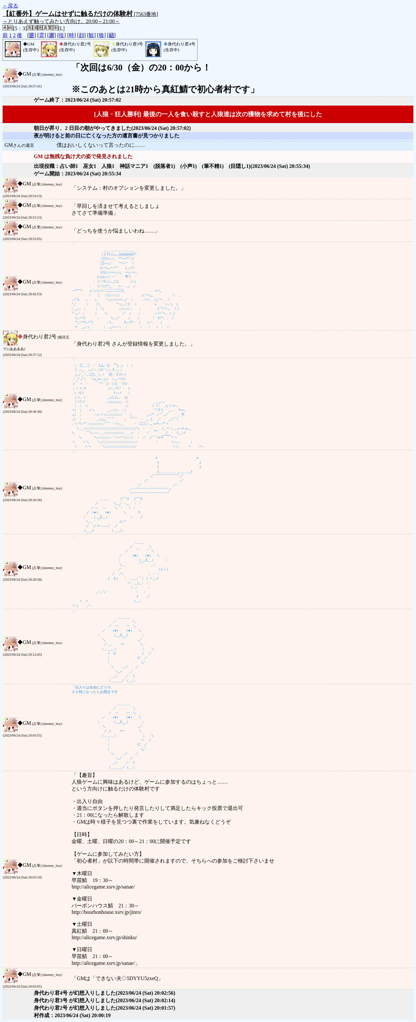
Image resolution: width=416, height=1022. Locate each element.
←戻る (10, 5)
